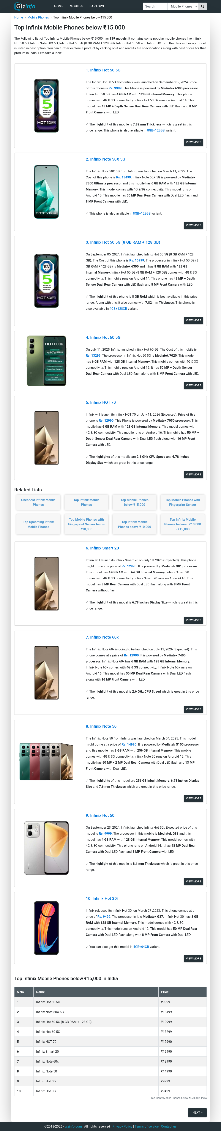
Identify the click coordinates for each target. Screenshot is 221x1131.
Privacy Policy (122, 1126)
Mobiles (76, 6)
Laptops (97, 6)
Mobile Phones (38, 17)
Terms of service (147, 1126)
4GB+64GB (141, 947)
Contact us (169, 1126)
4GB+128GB (119, 309)
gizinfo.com (73, 1126)
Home (58, 6)
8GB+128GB (156, 130)
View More (193, 142)
